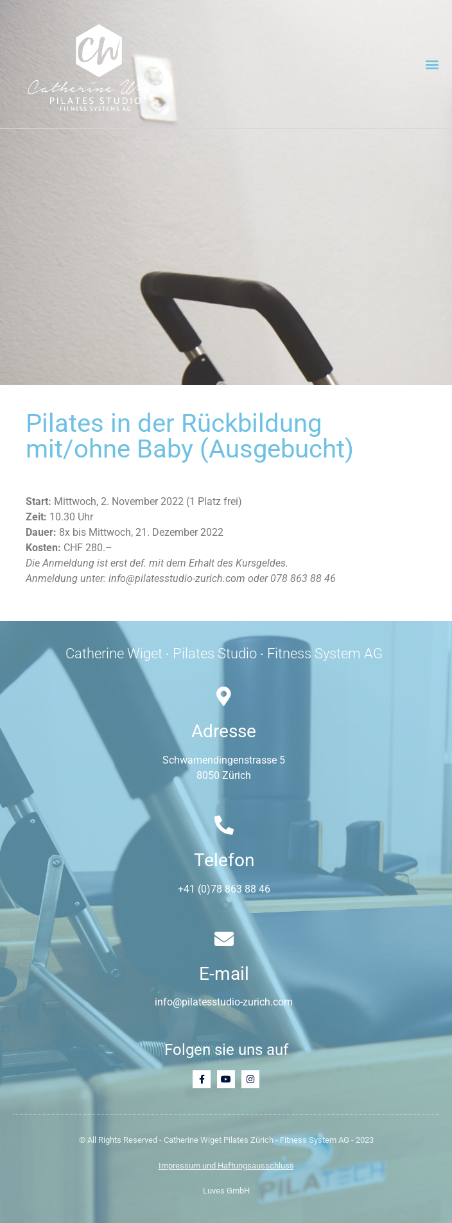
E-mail (224, 973)
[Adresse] (224, 696)
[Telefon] (224, 825)
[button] (431, 64)
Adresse (223, 731)
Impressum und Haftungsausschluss (226, 1165)
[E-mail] (224, 938)
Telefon (224, 860)
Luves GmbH (226, 1190)
